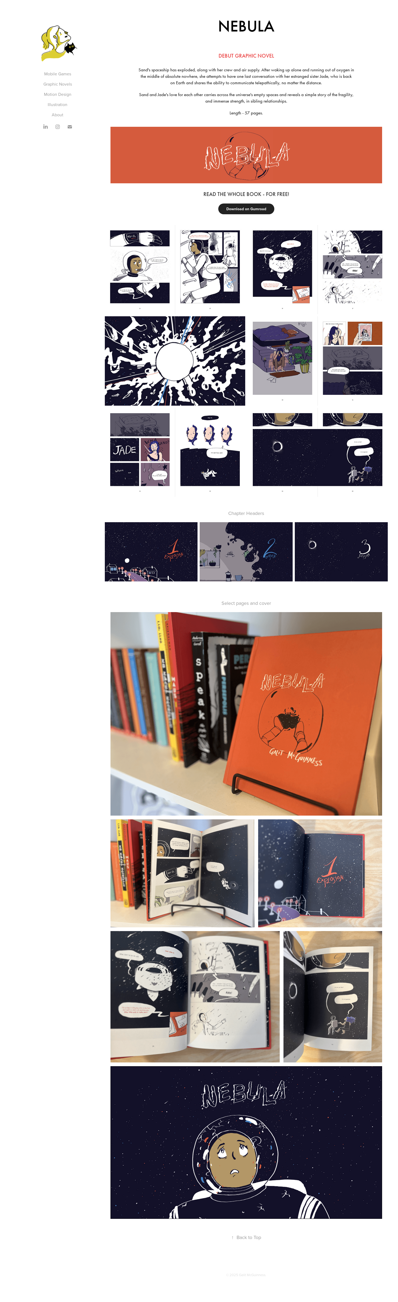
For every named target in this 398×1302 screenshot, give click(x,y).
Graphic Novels (57, 84)
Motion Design (57, 94)
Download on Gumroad (246, 209)
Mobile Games (57, 74)
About (57, 115)
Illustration (57, 104)
